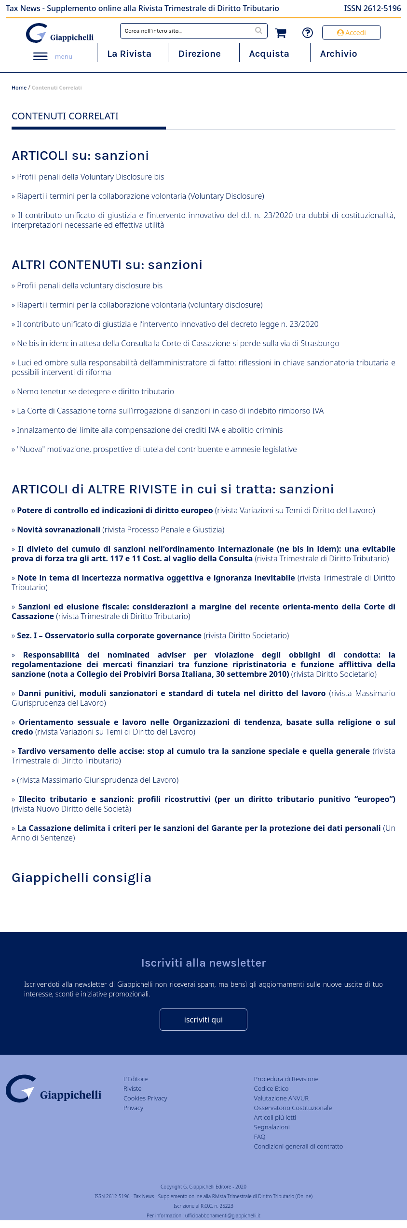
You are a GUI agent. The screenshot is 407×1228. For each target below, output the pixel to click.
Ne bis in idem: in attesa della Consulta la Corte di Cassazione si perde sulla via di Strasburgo (178, 343)
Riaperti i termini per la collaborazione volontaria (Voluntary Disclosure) (140, 196)
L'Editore (135, 1078)
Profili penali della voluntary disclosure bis (90, 285)
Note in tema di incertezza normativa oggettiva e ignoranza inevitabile (156, 577)
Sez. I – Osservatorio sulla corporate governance (109, 635)
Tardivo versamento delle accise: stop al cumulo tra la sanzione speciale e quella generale (194, 751)
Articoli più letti (275, 1117)
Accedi (351, 32)
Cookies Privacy (145, 1098)
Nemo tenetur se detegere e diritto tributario (95, 391)
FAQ (260, 1136)
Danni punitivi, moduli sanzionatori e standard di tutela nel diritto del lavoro (172, 693)
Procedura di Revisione (286, 1078)
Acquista (269, 53)
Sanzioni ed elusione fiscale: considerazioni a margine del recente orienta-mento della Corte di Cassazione (203, 611)
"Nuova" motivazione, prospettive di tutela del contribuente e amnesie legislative (157, 449)
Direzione (199, 53)
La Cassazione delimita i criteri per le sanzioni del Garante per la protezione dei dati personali (198, 828)
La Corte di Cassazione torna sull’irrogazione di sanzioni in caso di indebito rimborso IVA (170, 410)
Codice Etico (271, 1088)
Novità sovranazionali (58, 529)
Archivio (338, 53)
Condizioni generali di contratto (298, 1146)
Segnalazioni (272, 1127)
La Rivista (129, 53)
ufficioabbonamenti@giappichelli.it (222, 1215)
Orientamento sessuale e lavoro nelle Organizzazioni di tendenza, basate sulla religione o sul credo (203, 727)
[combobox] (194, 31)
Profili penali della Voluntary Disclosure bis (90, 176)
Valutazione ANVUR (281, 1098)
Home (19, 87)
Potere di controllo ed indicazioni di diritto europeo (115, 510)
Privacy (133, 1107)
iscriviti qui (203, 1019)
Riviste (132, 1088)
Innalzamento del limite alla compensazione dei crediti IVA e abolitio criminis (150, 430)
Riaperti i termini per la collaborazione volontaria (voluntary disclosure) (139, 304)
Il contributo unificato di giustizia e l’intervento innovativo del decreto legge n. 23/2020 (167, 324)
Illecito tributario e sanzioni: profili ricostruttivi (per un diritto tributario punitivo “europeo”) (207, 799)
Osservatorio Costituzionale (293, 1107)
